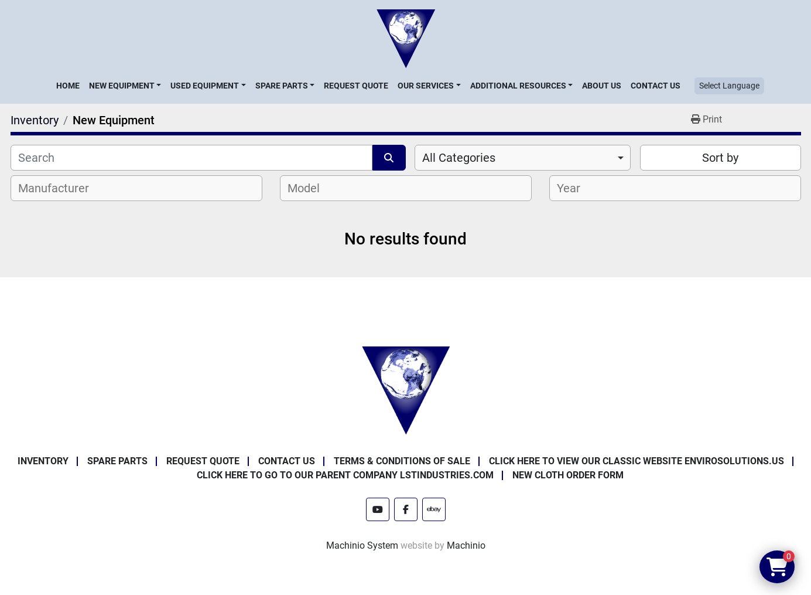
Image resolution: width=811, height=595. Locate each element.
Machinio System (362, 545)
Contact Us (655, 85)
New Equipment (122, 85)
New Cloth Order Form (568, 475)
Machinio (466, 545)
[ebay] (434, 509)
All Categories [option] (458, 158)
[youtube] (377, 509)
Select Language (729, 85)
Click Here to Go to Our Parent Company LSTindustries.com (345, 475)
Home (68, 85)
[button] (125, 85)
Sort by (720, 158)
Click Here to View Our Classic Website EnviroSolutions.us (636, 461)
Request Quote (356, 85)
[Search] (192, 158)
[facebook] (406, 509)
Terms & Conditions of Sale (402, 461)
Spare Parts (281, 85)
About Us (601, 85)
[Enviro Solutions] (406, 389)
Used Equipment (204, 85)
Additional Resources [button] (518, 85)
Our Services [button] (426, 85)
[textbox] (60, 188)
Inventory (43, 461)
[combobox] (523, 158)
